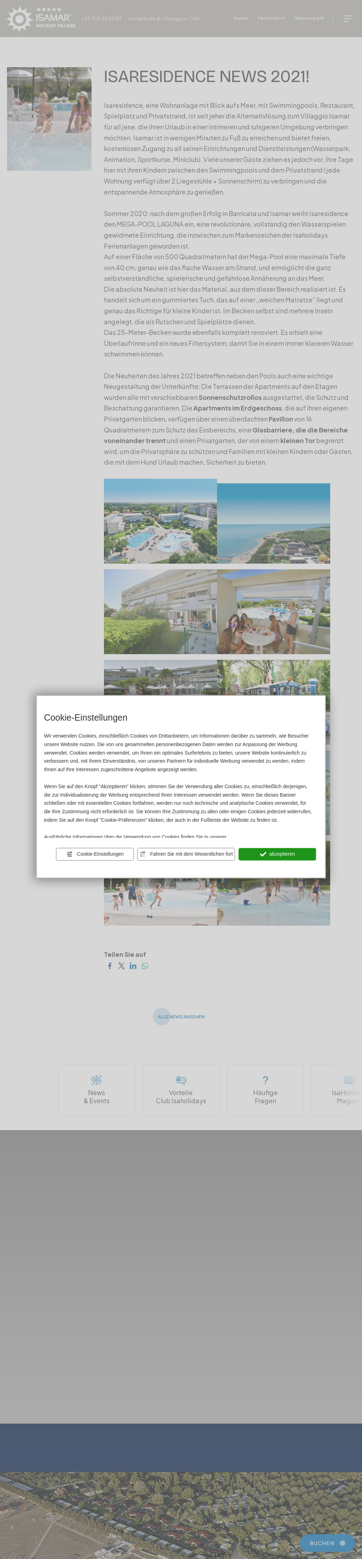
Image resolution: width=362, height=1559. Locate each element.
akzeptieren (277, 854)
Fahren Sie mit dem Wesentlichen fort (186, 854)
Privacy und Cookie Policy (256, 836)
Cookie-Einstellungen (95, 854)
